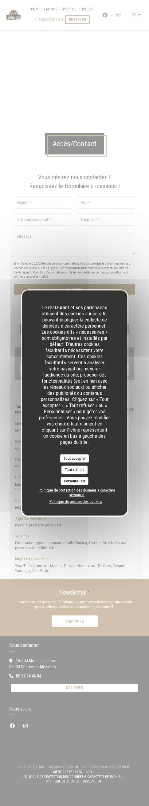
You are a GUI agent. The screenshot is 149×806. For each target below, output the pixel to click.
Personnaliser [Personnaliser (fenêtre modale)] (74, 481)
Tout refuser (74, 469)
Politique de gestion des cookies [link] (75, 501)
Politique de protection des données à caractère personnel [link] (76, 492)
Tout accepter (75, 458)
